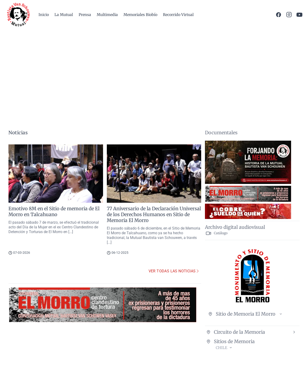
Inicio (43, 14)
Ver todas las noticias (174, 271)
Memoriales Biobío (140, 14)
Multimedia (107, 14)
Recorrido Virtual (178, 14)
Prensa (85, 14)
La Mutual (63, 14)
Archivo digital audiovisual (235, 227)
